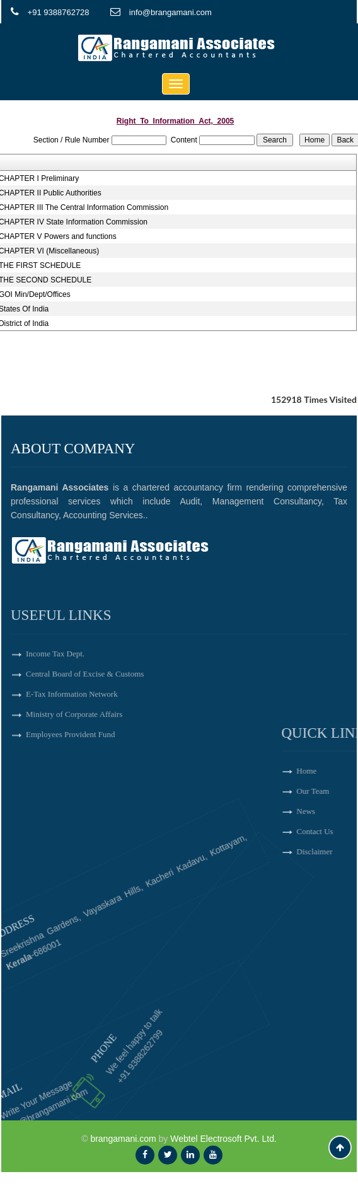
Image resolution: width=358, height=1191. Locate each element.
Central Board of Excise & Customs (85, 719)
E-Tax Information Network (72, 739)
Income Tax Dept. (55, 699)
